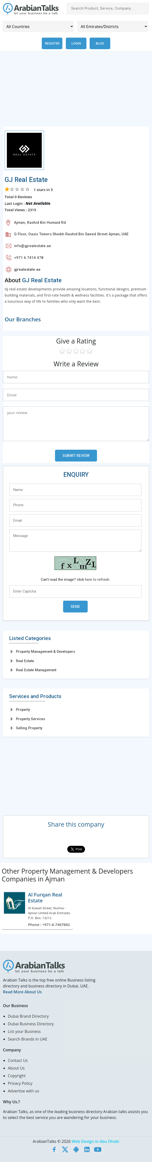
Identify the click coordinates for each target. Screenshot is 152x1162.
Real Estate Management (36, 670)
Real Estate (25, 661)
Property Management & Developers (45, 652)
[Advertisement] (76, 91)
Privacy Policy (20, 1083)
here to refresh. (97, 579)
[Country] (38, 26)
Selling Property (29, 728)
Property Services (30, 719)
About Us (16, 1068)
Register (52, 43)
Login (76, 43)
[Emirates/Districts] (112, 26)
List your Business (24, 1031)
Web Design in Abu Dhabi (95, 1141)
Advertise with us (23, 1091)
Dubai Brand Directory (28, 1016)
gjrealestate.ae (27, 269)
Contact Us (18, 1060)
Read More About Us (22, 992)
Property (23, 710)
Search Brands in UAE (27, 1039)
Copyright (17, 1075)
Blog (100, 43)
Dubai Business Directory (31, 1024)
